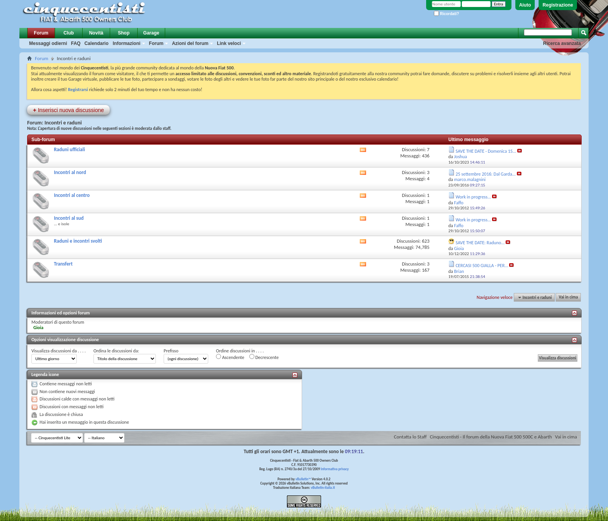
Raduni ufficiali (69, 149)
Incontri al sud (69, 218)
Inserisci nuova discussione (68, 110)
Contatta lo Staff (410, 437)
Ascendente (230, 357)
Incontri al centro (72, 195)
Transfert (63, 264)
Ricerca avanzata (562, 43)
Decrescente (264, 357)
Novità (96, 33)
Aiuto (525, 5)
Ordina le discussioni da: (116, 351)
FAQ (76, 43)
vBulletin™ (303, 479)
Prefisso (171, 351)
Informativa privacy (335, 469)
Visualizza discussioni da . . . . (58, 351)
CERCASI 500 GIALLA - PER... (482, 265)
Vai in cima (568, 297)
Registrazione (557, 5)
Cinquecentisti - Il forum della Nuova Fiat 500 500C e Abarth (491, 437)
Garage (151, 33)
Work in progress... (473, 197)
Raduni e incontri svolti (78, 241)
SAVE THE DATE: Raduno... (480, 242)
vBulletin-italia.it (323, 487)
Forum (41, 33)
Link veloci (229, 43)
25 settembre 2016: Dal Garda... (486, 174)
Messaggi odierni (48, 43)
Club (69, 33)
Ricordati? (446, 14)
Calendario (97, 43)
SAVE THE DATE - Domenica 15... (486, 151)
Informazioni (126, 43)
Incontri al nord (70, 172)
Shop (124, 33)
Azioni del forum (190, 43)
